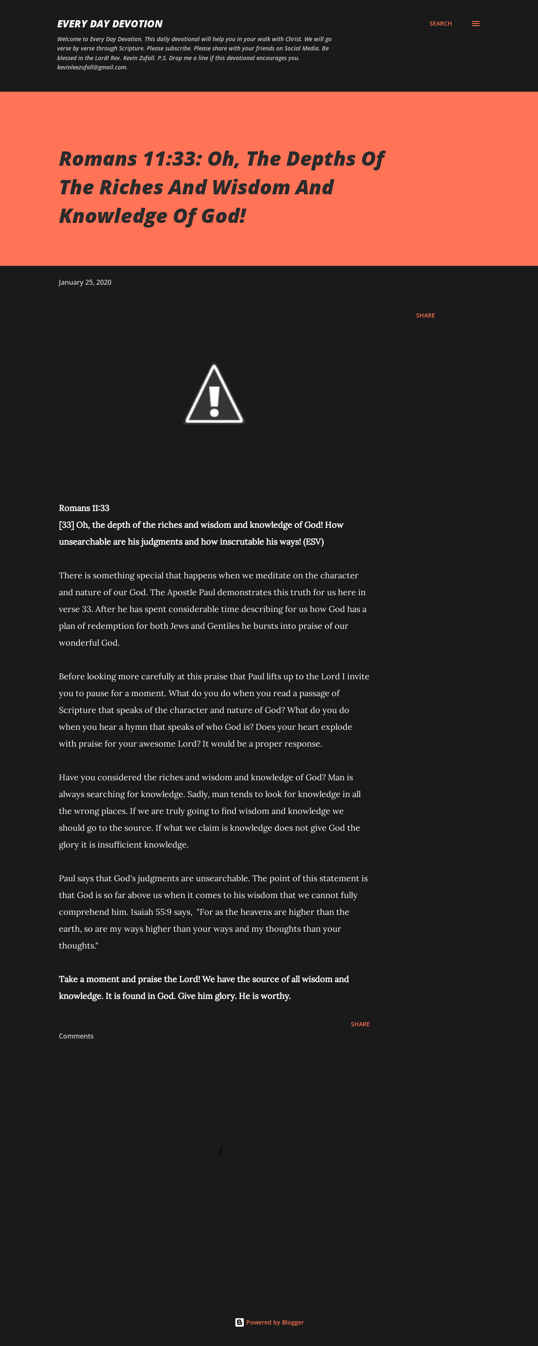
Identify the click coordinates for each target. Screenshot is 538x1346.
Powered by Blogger (269, 1322)
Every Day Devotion (110, 23)
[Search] (441, 24)
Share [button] (425, 315)
